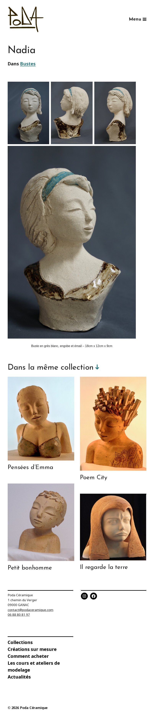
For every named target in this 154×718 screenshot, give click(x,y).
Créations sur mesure (32, 649)
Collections (20, 642)
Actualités (19, 677)
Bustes (28, 64)
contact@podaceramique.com (30, 610)
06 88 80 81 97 (19, 614)
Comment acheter (28, 656)
